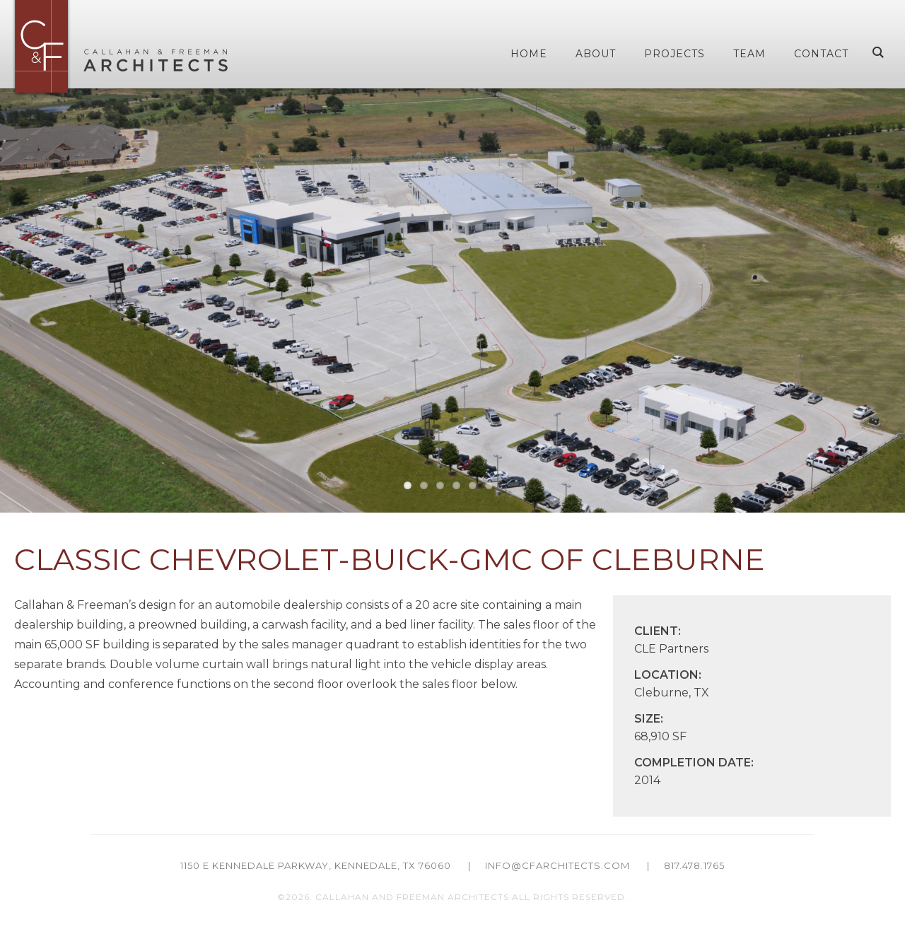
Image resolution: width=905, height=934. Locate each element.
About (596, 53)
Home (528, 53)
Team (749, 53)
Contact (821, 53)
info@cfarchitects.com (557, 865)
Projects (674, 53)
